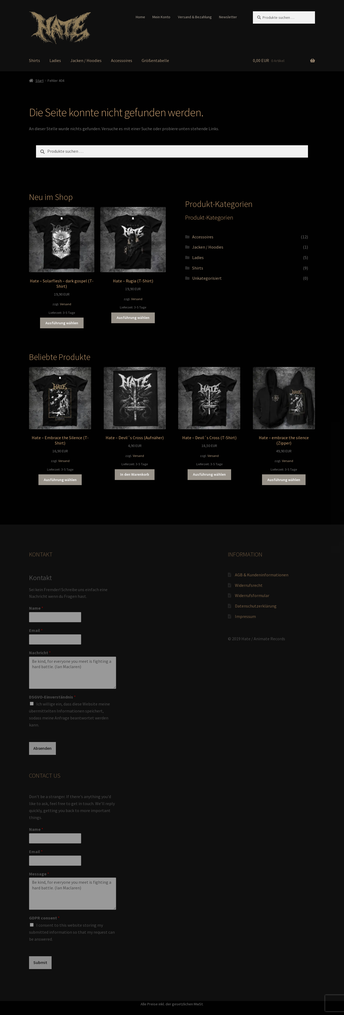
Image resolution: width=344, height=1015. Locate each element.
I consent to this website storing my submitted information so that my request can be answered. (72, 932)
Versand (65, 304)
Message (39, 873)
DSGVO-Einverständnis (52, 697)
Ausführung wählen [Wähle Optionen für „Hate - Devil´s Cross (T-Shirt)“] (209, 474)
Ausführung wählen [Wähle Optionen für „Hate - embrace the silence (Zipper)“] (283, 479)
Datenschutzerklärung (256, 606)
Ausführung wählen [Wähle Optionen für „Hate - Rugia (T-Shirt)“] (133, 317)
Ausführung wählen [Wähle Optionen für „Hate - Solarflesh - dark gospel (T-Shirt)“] (61, 323)
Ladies (55, 60)
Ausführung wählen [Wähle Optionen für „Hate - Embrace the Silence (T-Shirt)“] (60, 479)
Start (39, 80)
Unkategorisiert (207, 278)
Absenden (42, 748)
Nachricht (40, 652)
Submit (40, 962)
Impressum (245, 616)
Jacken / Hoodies (86, 60)
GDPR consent (44, 918)
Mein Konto (161, 16)
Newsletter (228, 16)
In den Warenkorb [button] (134, 474)
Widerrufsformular (252, 595)
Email (36, 630)
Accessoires (121, 60)
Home (140, 16)
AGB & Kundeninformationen (261, 574)
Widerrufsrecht (249, 585)
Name (36, 608)
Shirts (34, 60)
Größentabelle (155, 60)
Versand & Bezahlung (195, 16)
